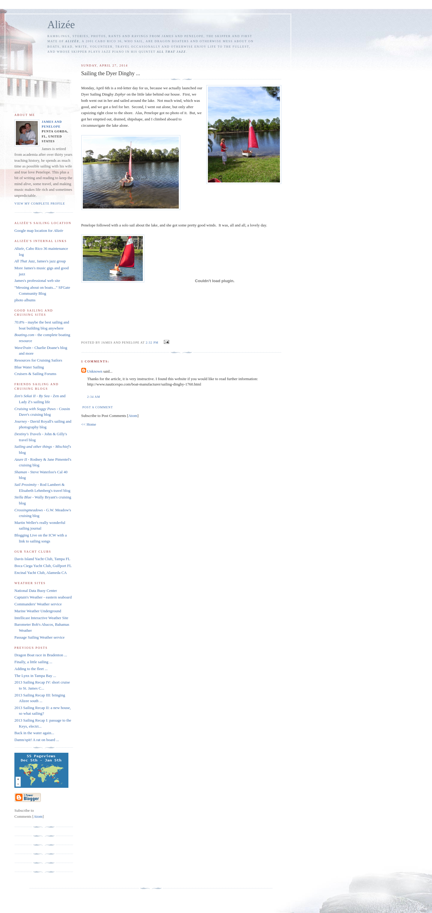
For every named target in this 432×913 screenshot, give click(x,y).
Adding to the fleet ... (31, 668)
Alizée (61, 25)
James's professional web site (37, 280)
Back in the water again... (34, 733)
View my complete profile (39, 203)
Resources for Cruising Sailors (38, 360)
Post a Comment (97, 407)
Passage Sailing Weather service (39, 637)
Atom (132, 415)
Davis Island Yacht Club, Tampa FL (42, 559)
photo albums (24, 300)
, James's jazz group (40, 261)
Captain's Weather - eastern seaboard (43, 597)
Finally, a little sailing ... (33, 662)
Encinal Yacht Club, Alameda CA (40, 572)
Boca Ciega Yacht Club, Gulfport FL (43, 565)
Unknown (94, 371)
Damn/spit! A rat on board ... (36, 739)
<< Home (88, 424)
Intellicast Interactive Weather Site (41, 618)
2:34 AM (93, 396)
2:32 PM (153, 342)
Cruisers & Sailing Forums (35, 373)
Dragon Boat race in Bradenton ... (40, 655)
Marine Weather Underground (37, 611)
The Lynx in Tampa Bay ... (35, 675)
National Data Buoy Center (35, 590)
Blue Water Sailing (29, 367)
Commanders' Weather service (38, 604)
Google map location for (38, 230)
